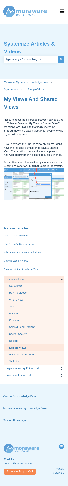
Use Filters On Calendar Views (19, 244)
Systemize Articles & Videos (29, 47)
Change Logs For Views (16, 260)
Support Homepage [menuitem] (14, 420)
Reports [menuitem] (13, 340)
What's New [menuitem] (16, 299)
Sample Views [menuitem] (17, 347)
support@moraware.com (18, 463)
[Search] (61, 59)
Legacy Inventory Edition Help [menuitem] (23, 368)
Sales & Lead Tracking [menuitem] (22, 327)
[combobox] (31, 59)
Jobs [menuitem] (12, 306)
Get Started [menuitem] (15, 286)
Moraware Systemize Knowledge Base (26, 82)
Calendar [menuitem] (14, 320)
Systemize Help (13, 89)
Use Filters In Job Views (16, 235)
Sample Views (36, 89)
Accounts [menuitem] (14, 313)
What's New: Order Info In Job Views (22, 252)
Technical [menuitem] (14, 361)
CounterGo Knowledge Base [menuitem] (19, 396)
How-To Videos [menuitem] (18, 292)
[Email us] (61, 446)
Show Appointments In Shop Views (21, 269)
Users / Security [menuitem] (18, 334)
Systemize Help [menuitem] (15, 279)
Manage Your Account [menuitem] (21, 354)
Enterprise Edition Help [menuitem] (19, 375)
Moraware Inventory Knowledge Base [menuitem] (25, 408)
